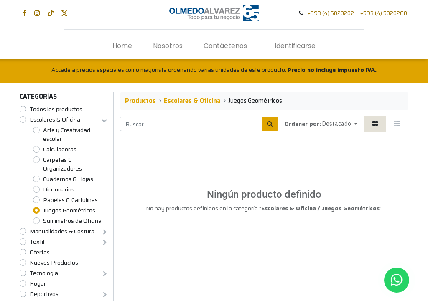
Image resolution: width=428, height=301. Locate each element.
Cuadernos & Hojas (68, 179)
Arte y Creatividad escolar (66, 134)
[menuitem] (122, 46)
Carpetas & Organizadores (62, 164)
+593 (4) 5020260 (383, 13)
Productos (140, 100)
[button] (339, 124)
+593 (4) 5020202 (331, 13)
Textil (37, 241)
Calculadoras (59, 149)
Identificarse (295, 46)
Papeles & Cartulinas (70, 200)
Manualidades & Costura (62, 231)
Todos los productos (56, 109)
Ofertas (40, 252)
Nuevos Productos (54, 262)
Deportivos (44, 294)
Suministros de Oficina (72, 221)
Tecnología (44, 273)
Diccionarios (58, 189)
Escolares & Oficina (55, 119)
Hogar (38, 283)
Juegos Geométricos (69, 210)
